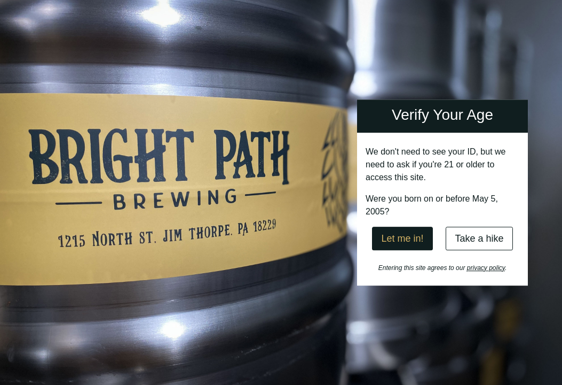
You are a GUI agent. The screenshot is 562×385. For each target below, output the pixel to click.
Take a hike (479, 238)
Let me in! (402, 238)
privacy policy (486, 268)
